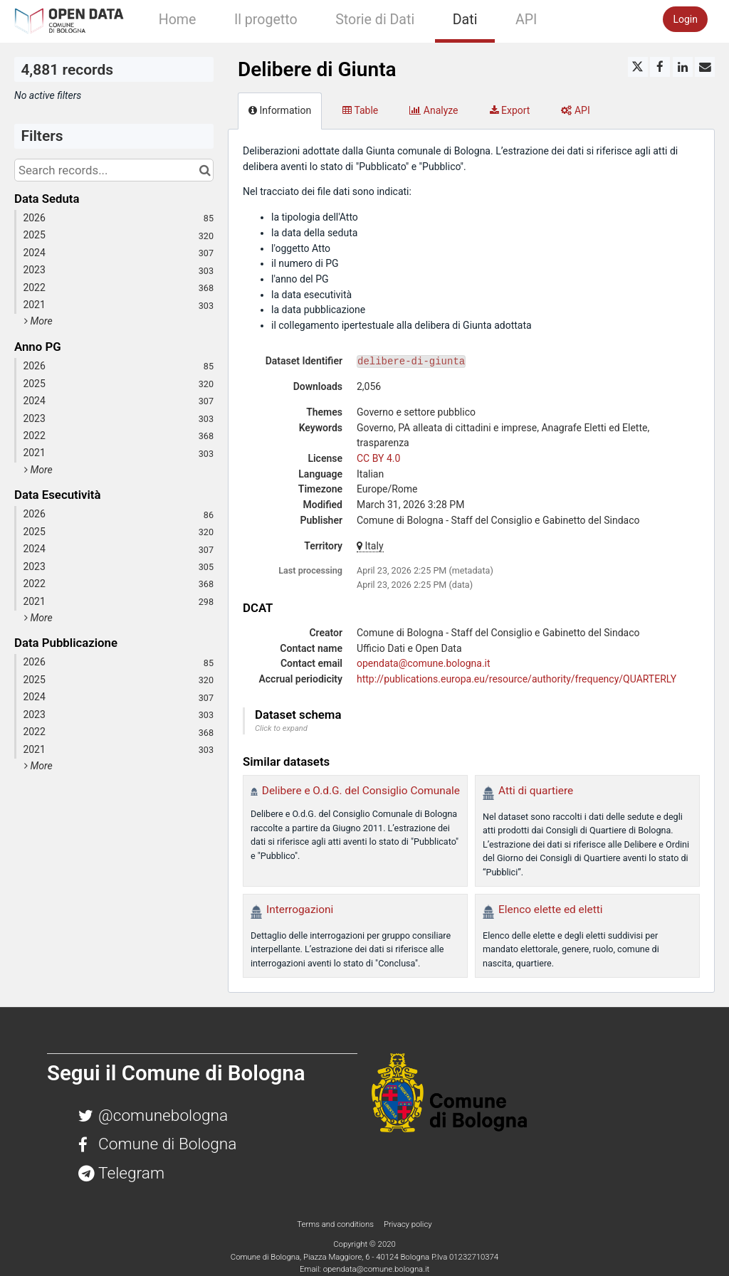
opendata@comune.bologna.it (424, 663)
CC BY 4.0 (378, 458)
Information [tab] (279, 110)
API (526, 19)
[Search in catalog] (205, 170)
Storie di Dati (374, 19)
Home (177, 19)
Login (685, 19)
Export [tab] (510, 110)
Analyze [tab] (433, 110)
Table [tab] (360, 110)
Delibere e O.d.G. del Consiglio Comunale (361, 790)
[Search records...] (114, 170)
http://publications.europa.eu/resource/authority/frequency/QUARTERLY (516, 679)
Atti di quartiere (535, 790)
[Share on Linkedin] (683, 67)
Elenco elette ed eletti (550, 909)
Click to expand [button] (281, 728)
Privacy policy (408, 1224)
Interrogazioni (299, 909)
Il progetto (266, 19)
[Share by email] (705, 67)
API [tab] (575, 110)
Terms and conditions (336, 1224)
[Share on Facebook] (660, 67)
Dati (465, 19)
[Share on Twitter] (638, 67)
